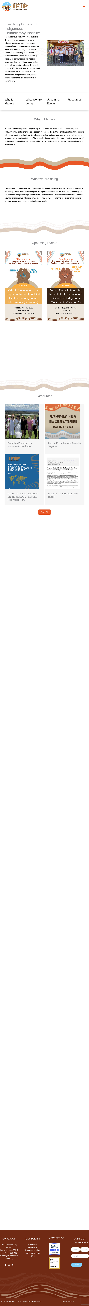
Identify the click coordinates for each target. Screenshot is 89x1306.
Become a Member (32, 1250)
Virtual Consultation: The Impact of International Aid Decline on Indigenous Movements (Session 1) (65, 296)
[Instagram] (9, 1265)
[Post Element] (24, 428)
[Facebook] (6, 1265)
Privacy (64, 1301)
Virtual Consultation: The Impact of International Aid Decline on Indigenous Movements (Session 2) (23, 296)
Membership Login (33, 1253)
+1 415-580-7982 (10, 1253)
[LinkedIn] (12, 1265)
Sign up (32, 1256)
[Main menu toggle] (84, 6)
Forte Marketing (35, 1301)
